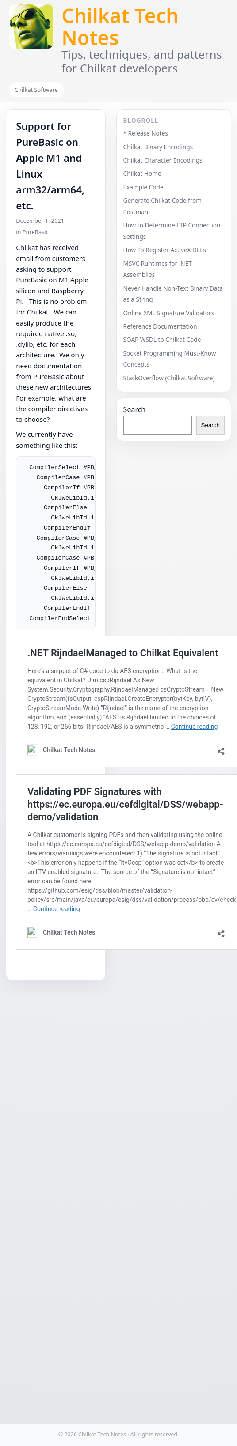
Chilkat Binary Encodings (158, 147)
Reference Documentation (160, 326)
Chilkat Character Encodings (163, 160)
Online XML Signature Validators (168, 313)
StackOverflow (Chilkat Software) (169, 378)
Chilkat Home (142, 173)
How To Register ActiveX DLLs (164, 250)
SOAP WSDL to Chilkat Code (162, 339)
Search (134, 409)
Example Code (143, 187)
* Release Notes (145, 133)
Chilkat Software (36, 90)
